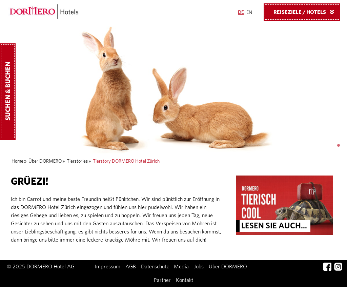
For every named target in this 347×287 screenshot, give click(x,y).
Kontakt (184, 280)
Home (17, 161)
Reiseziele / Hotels (306, 11)
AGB (130, 266)
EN (249, 12)
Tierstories (77, 161)
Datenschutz (155, 266)
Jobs (199, 266)
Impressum (107, 266)
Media (181, 266)
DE (241, 12)
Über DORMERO (45, 161)
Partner (162, 280)
